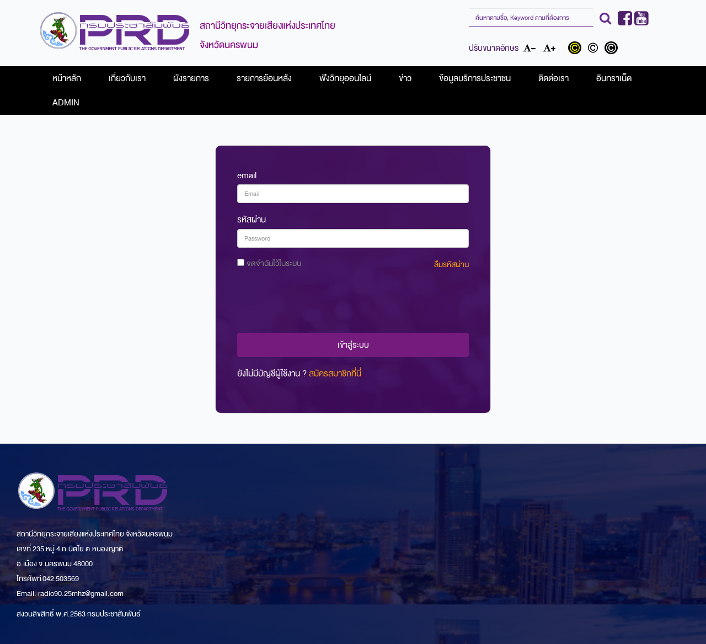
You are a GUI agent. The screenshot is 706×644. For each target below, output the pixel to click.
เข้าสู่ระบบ (353, 345)
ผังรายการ (191, 78)
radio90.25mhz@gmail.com (81, 593)
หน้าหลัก (66, 78)
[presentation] (353, 302)
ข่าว (405, 78)
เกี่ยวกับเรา (127, 78)
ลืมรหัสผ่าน (451, 265)
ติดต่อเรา (553, 78)
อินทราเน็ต (614, 78)
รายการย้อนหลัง (264, 78)
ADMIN (65, 102)
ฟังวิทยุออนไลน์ (345, 78)
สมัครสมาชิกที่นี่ (335, 373)
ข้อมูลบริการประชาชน (475, 78)
